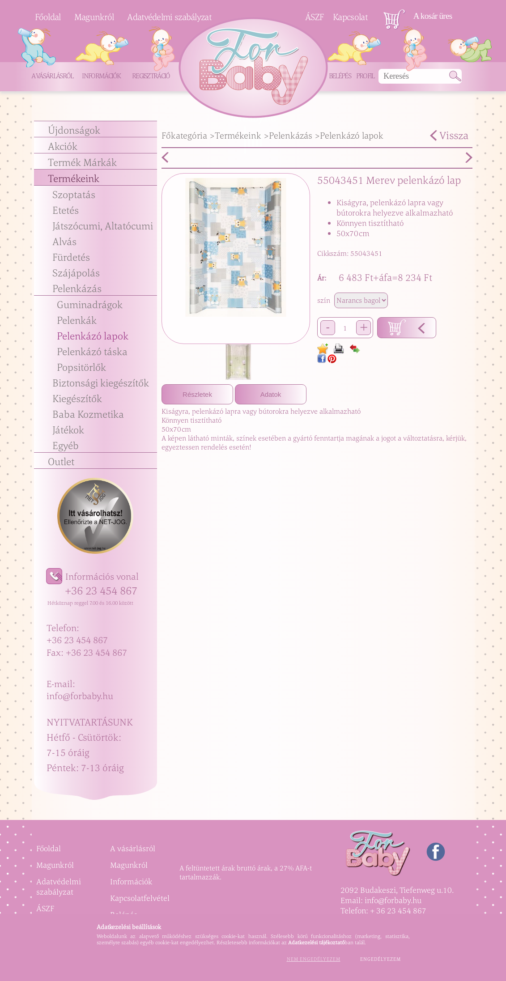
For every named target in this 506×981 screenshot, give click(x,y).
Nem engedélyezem (313, 959)
